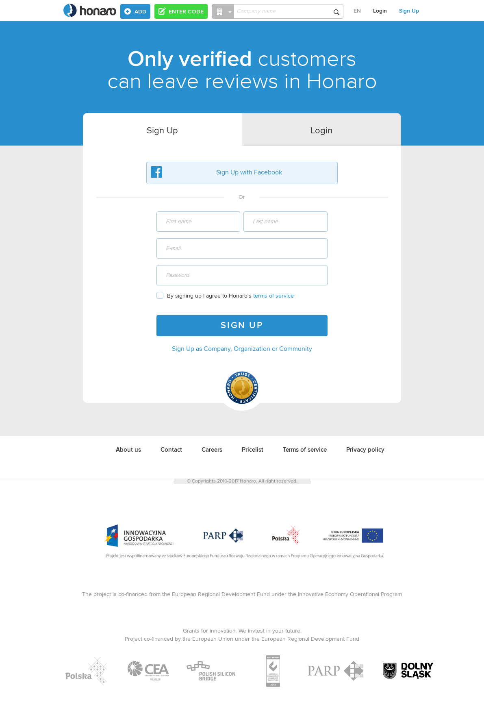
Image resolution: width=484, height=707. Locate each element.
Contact (171, 450)
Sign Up (409, 11)
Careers (212, 450)
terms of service (273, 296)
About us (128, 450)
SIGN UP (242, 325)
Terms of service (305, 450)
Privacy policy (365, 450)
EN (357, 11)
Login (380, 11)
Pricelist (252, 450)
